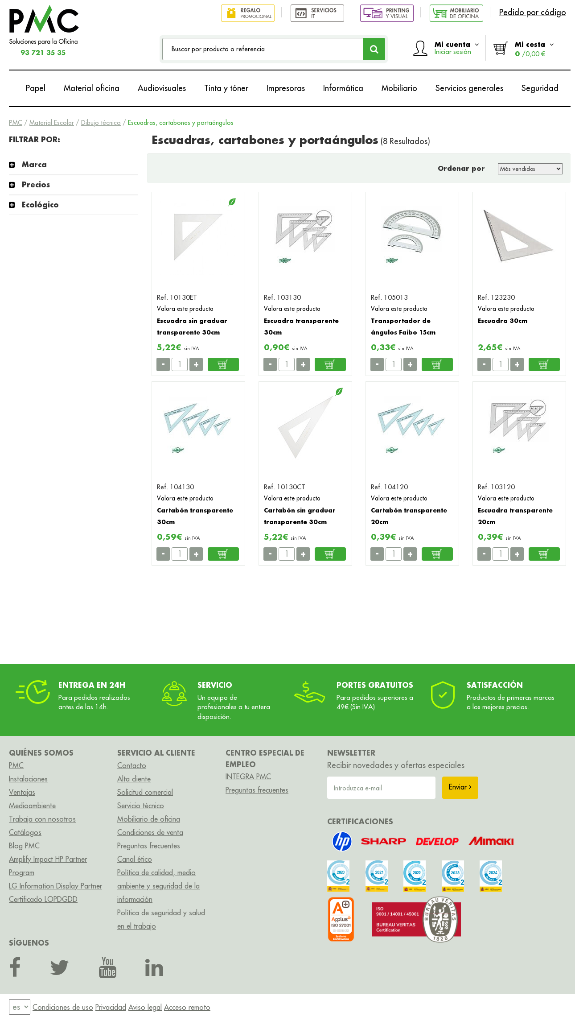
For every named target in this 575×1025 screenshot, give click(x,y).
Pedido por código (532, 12)
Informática (343, 88)
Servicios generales (469, 88)
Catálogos (25, 832)
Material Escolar (51, 123)
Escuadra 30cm (502, 320)
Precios (36, 184)
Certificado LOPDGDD (43, 899)
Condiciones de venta (150, 832)
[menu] (19, 1007)
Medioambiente (32, 805)
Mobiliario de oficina (148, 818)
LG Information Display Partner (55, 885)
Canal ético (134, 859)
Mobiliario (399, 88)
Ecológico (40, 204)
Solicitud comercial (145, 792)
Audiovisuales (162, 88)
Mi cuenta (457, 48)
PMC (15, 123)
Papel (35, 88)
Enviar (460, 786)
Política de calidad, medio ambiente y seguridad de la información (158, 886)
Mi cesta (534, 49)
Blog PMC (24, 845)
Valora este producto (185, 309)
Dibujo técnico (101, 123)
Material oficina (91, 88)
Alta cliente (134, 778)
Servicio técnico (140, 805)
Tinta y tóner (226, 88)
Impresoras (286, 88)
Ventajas (22, 792)
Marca (34, 164)
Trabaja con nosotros (42, 818)
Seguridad (540, 88)
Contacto (131, 765)
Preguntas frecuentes (148, 845)
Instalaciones (28, 778)
